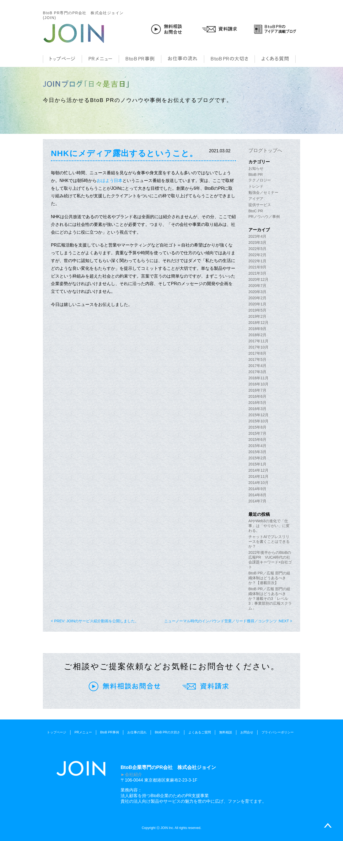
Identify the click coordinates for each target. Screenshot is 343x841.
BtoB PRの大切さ (229, 59)
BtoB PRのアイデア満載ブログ (275, 29)
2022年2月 (257, 255)
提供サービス (259, 205)
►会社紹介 (131, 774)
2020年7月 (257, 285)
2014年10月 (258, 482)
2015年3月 (257, 452)
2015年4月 (257, 446)
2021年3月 (257, 273)
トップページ (62, 59)
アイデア (255, 198)
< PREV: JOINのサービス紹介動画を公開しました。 (95, 621)
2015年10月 (258, 421)
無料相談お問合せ (167, 29)
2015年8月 (257, 427)
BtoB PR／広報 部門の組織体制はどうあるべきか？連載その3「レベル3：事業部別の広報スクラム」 (270, 598)
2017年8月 (257, 353)
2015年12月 (258, 415)
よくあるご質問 (199, 732)
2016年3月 (257, 409)
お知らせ (255, 168)
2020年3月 (257, 292)
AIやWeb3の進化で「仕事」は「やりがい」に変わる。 (269, 526)
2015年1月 (257, 464)
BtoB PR (255, 174)
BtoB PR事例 (140, 59)
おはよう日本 (109, 180)
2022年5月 (257, 249)
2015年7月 (257, 433)
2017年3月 (257, 372)
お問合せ (246, 732)
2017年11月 (258, 341)
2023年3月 (257, 242)
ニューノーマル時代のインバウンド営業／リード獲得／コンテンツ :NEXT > (228, 621)
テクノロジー (259, 180)
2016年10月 (258, 384)
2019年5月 (257, 310)
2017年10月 (258, 347)
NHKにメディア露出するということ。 (124, 153)
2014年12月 (258, 470)
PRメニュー (100, 59)
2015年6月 (257, 439)
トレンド (255, 186)
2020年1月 (257, 304)
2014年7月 (257, 501)
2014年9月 (257, 489)
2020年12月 (258, 279)
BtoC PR (255, 211)
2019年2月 (257, 316)
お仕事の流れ (182, 59)
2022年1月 (257, 261)
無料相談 (225, 732)
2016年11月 (258, 378)
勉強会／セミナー (263, 192)
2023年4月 (257, 236)
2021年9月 (257, 267)
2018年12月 (258, 322)
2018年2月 (257, 335)
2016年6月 (257, 396)
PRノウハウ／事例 (264, 216)
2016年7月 (257, 390)
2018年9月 (257, 329)
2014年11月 (258, 476)
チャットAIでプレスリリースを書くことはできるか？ (269, 541)
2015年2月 (257, 458)
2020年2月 (257, 298)
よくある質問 (275, 59)
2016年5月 (257, 402)
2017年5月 (257, 359)
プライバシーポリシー (278, 732)
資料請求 (221, 29)
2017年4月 (257, 365)
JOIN (74, 33)
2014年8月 (257, 495)
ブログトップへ (265, 150)
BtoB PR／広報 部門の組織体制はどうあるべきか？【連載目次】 (269, 578)
